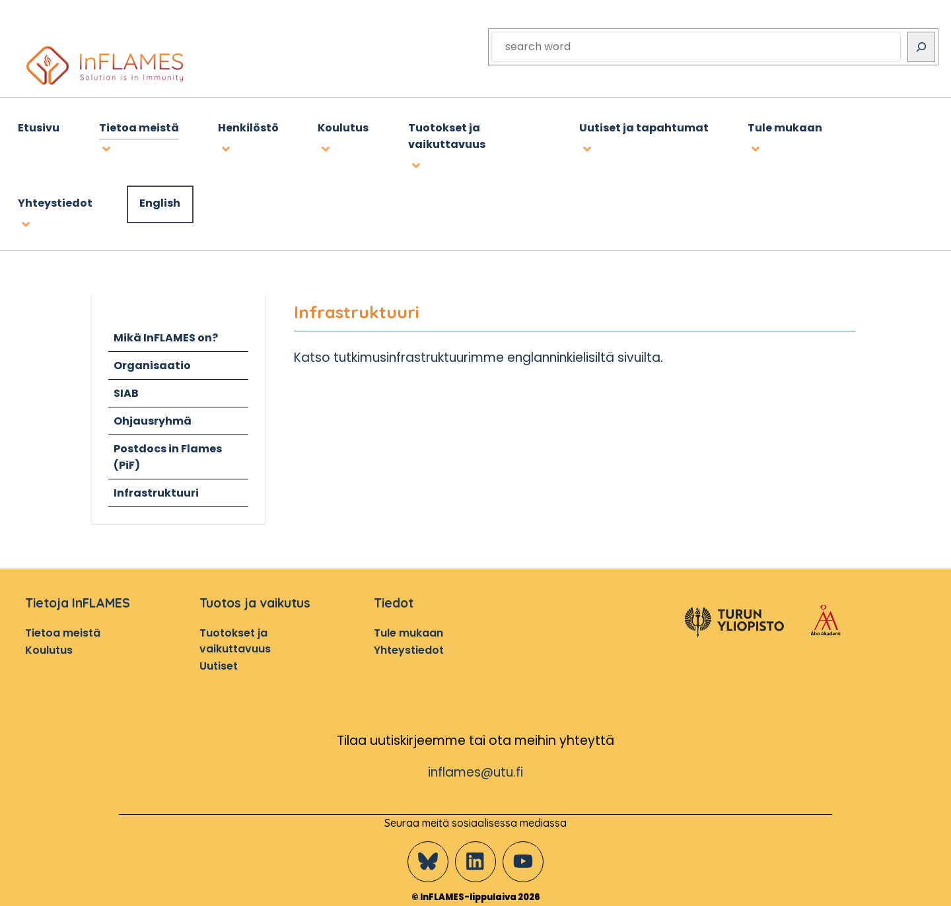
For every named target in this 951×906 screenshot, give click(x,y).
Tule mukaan (408, 630)
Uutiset (218, 662)
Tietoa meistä (62, 630)
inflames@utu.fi (475, 770)
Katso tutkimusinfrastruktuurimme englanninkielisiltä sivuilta (481, 355)
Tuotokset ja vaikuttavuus (235, 638)
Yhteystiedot (409, 646)
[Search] (921, 47)
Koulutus (49, 646)
